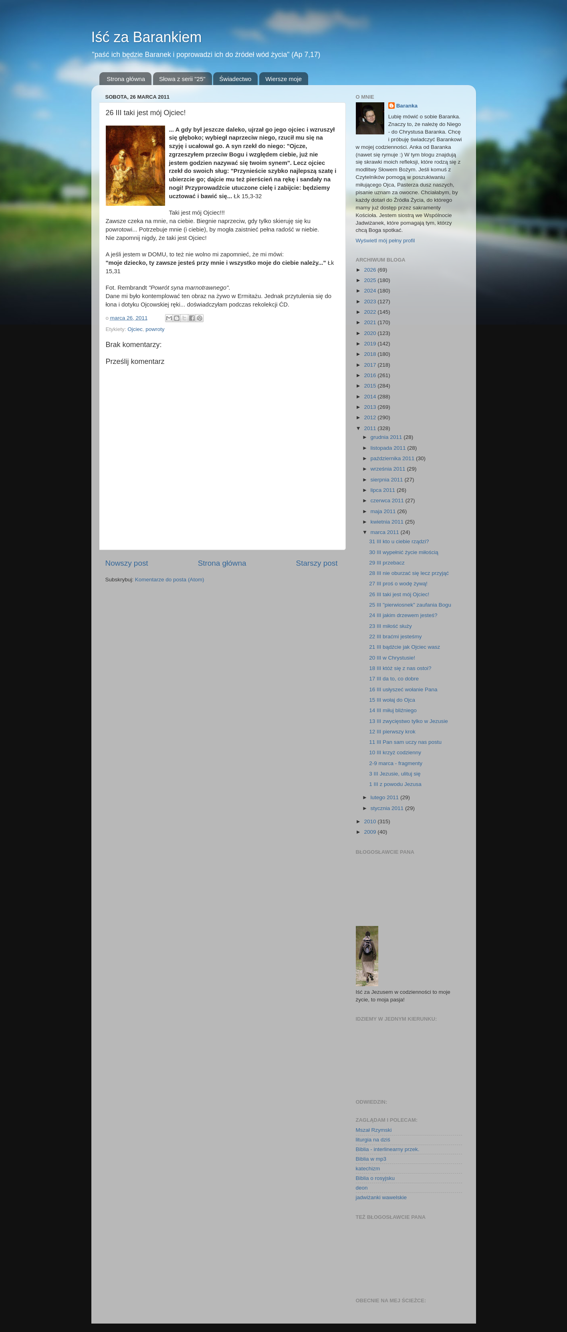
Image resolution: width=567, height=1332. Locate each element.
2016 (370, 375)
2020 (370, 333)
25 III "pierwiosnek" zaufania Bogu (410, 605)
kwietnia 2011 (388, 522)
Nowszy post (126, 563)
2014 (370, 397)
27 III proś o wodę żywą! (398, 584)
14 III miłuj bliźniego (393, 710)
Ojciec (135, 329)
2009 (370, 832)
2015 (370, 386)
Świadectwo (235, 78)
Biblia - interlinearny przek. (388, 1149)
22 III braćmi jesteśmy (395, 637)
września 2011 (389, 469)
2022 (370, 312)
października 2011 (393, 458)
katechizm (368, 1169)
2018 (370, 354)
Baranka (407, 106)
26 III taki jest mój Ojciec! (399, 594)
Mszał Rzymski (374, 1130)
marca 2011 (386, 532)
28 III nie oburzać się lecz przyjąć (409, 573)
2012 (370, 417)
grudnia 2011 (387, 437)
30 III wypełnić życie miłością (403, 552)
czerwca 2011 (388, 500)
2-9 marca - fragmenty (395, 763)
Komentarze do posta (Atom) (169, 580)
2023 (370, 301)
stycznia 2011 (388, 808)
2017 (370, 365)
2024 (370, 291)
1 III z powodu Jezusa (395, 784)
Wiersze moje (283, 78)
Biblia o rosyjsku (375, 1178)
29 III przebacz (387, 563)
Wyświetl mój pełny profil (385, 241)
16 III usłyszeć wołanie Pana (403, 689)
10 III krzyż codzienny (395, 752)
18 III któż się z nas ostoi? (400, 668)
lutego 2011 (385, 797)
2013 (370, 407)
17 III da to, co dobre (394, 679)
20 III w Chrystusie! (392, 658)
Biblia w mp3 (371, 1159)
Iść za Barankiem (146, 37)
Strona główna (126, 78)
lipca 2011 (384, 490)
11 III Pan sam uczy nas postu (405, 742)
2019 (370, 344)
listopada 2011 (389, 448)
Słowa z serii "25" (182, 78)
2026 (370, 270)
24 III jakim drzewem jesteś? (403, 615)
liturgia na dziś (373, 1140)
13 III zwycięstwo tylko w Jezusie (408, 721)
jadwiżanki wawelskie (381, 1197)
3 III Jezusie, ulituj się (394, 774)
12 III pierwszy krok (392, 732)
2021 (370, 322)
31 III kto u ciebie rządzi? (399, 541)
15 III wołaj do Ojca (392, 700)
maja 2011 (384, 511)
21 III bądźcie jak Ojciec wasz (404, 647)
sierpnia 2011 (388, 480)
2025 (370, 280)
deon (362, 1188)
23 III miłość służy (390, 626)
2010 (370, 821)
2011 (370, 428)
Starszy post (317, 563)
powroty (154, 329)
